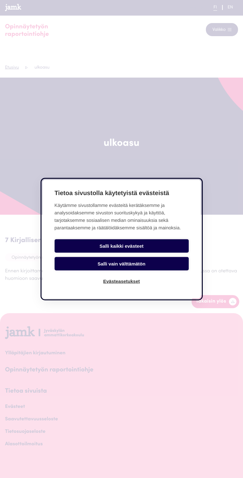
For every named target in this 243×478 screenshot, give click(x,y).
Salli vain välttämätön (156, 254)
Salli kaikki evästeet (87, 254)
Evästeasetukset (121, 272)
